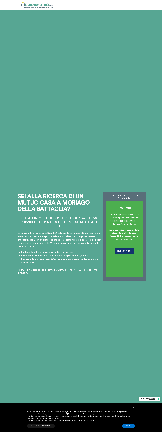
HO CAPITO (124, 251)
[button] (134, 408)
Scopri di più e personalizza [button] (41, 426)
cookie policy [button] (89, 414)
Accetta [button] (128, 426)
